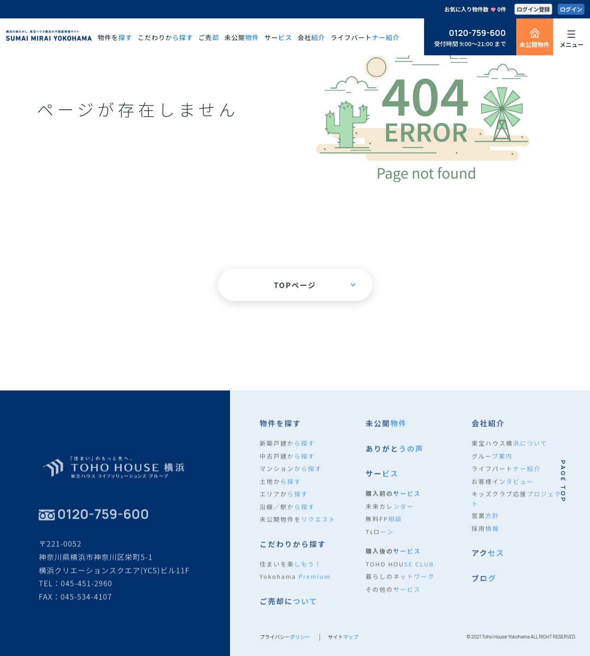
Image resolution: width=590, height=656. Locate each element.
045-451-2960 (86, 588)
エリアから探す (284, 499)
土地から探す (280, 486)
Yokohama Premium (295, 581)
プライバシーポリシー (285, 636)
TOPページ (314, 284)
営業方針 (485, 520)
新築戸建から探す (287, 448)
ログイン (571, 9)
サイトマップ (343, 636)
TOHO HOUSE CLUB (400, 568)
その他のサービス (393, 594)
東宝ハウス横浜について (510, 448)
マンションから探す (291, 473)
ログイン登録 (533, 9)
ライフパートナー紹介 (506, 473)
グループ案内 (492, 460)
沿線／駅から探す (287, 511)
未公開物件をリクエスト (298, 524)
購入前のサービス (393, 498)
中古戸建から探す (287, 460)
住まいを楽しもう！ (291, 568)
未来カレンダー (390, 511)
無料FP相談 (384, 524)
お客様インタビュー (503, 486)
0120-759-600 (477, 32)
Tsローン (380, 536)
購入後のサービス (393, 556)
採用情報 (485, 533)
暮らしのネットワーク (400, 581)
